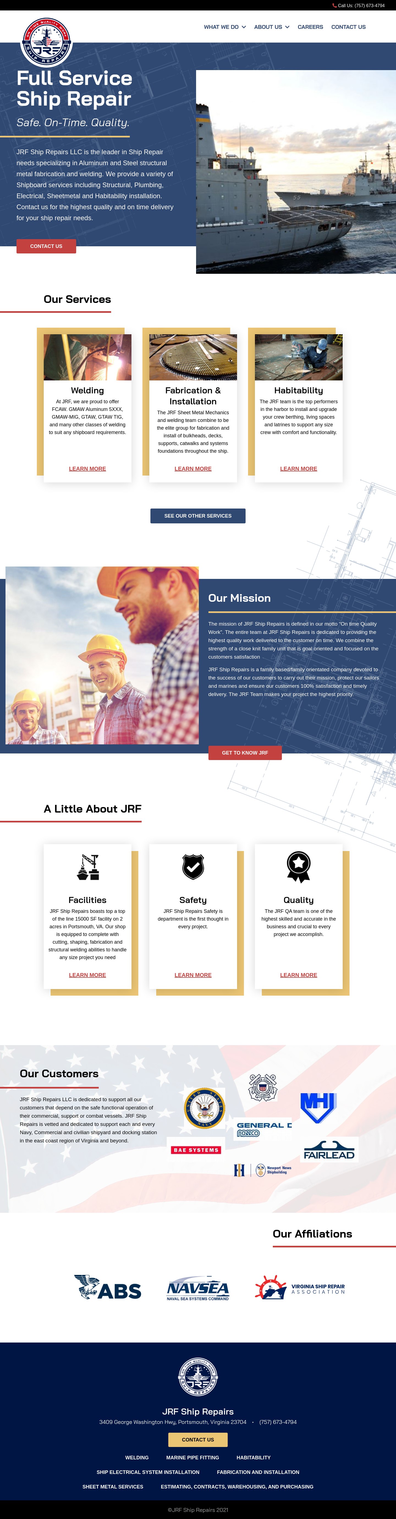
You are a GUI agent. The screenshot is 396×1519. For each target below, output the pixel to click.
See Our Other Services (198, 516)
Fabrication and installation (258, 1472)
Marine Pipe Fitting (192, 1457)
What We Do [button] (222, 26)
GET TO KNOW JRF (245, 753)
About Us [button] (269, 26)
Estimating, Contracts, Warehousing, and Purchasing (237, 1487)
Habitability (254, 1457)
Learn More (87, 469)
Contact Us (348, 26)
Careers (310, 26)
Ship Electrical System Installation (148, 1472)
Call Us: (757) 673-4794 (358, 5)
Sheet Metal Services (112, 1487)
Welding (137, 1457)
